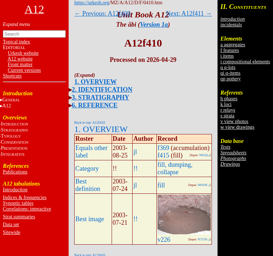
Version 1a (154, 24)
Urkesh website (23, 53)
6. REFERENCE (95, 105)
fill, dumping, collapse (175, 168)
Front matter (20, 64)
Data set (11, 224)
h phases (228, 98)
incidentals (231, 24)
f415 (163, 155)
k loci (226, 104)
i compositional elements (245, 61)
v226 (163, 239)
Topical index (16, 41)
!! (135, 168)
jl (135, 151)
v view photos (234, 121)
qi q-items (230, 73)
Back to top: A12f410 (89, 122)
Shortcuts (12, 76)
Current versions (24, 70)
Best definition (87, 185)
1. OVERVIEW (95, 81)
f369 (163, 147)
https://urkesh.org (91, 2)
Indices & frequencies (25, 197)
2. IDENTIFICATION (102, 89)
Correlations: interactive (27, 209)
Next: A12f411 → (189, 13)
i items (227, 56)
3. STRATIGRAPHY (100, 97)
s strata (227, 115)
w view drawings (237, 127)
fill (161, 185)
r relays (227, 110)
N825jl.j (204, 155)
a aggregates (232, 44)
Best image (89, 219)
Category (87, 168)
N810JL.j (204, 185)
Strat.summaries (19, 216)
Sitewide (11, 232)
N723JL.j (204, 239)
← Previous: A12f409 (102, 13)
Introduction (15, 189)
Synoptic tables (18, 203)
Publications (15, 172)
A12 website (19, 59)
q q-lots (227, 67)
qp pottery (230, 78)
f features (229, 50)
